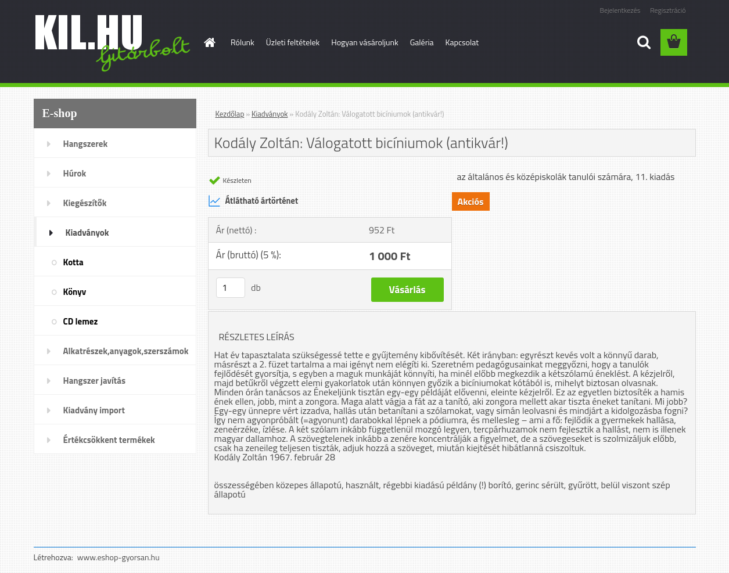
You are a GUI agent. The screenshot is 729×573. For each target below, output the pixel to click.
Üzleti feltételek (292, 42)
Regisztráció (667, 10)
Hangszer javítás (94, 380)
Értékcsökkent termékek (109, 439)
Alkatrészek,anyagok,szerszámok (126, 351)
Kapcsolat (462, 42)
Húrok (75, 173)
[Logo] (113, 43)
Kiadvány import (94, 410)
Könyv (75, 291)
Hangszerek (85, 143)
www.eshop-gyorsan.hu (118, 557)
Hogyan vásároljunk (364, 42)
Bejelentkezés (620, 10)
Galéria (422, 42)
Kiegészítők (85, 203)
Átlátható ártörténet (253, 200)
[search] (643, 42)
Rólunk (242, 42)
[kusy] (230, 288)
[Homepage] (208, 42)
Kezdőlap (230, 114)
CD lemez (80, 321)
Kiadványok (87, 232)
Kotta (73, 262)
